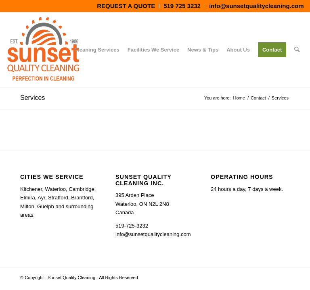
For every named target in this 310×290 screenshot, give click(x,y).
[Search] (297, 49)
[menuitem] (126, 6)
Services (32, 97)
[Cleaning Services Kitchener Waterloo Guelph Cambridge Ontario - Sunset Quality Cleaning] (43, 49)
